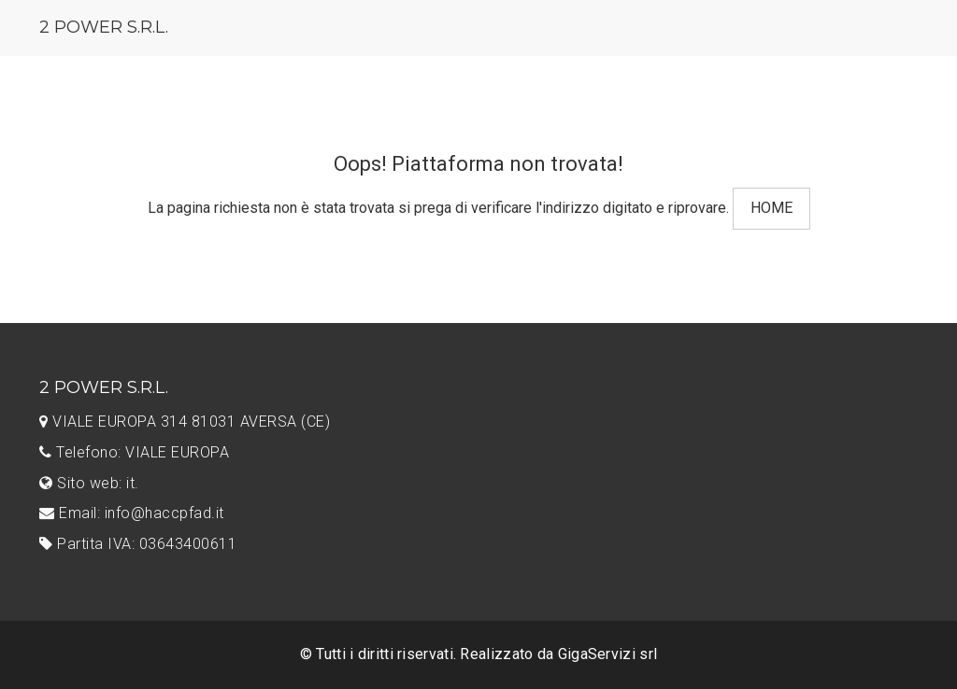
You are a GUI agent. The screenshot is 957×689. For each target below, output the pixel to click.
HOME (771, 208)
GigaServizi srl (608, 654)
